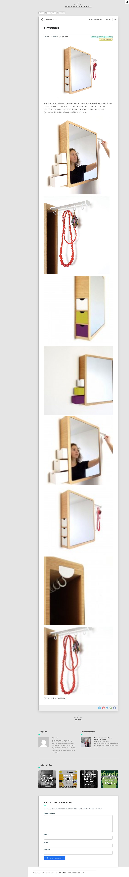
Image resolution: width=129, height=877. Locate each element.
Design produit (52, 13)
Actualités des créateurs (14, 37)
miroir (102, 37)
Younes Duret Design (61, 873)
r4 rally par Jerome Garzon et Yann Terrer (79, 7)
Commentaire (50, 814)
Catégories (9, 47)
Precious (52, 28)
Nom (47, 835)
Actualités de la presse (13, 33)
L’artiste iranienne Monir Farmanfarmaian (103, 739)
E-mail (48, 843)
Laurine (66, 37)
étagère (110, 37)
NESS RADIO (9, 62)
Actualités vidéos (11, 42)
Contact (7, 57)
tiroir (95, 37)
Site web (48, 850)
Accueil (42, 13)
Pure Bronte (79, 720)
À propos (8, 52)
